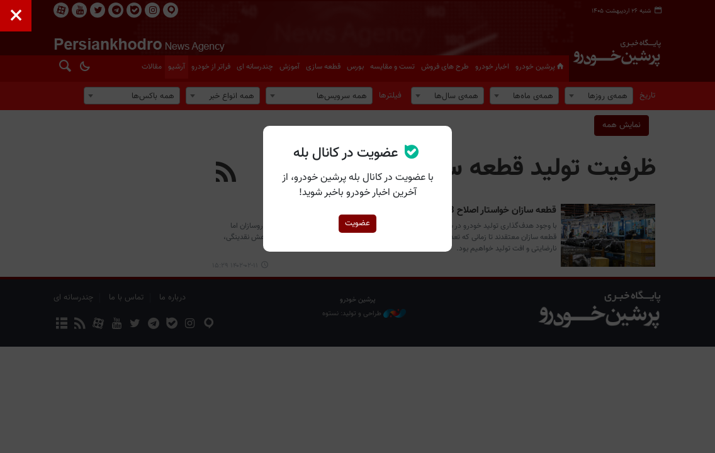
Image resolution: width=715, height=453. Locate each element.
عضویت (357, 223)
